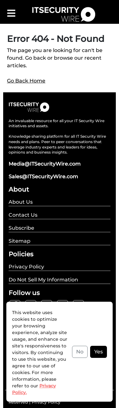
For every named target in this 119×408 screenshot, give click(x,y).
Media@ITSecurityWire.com (45, 164)
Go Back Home (26, 81)
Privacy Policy (46, 402)
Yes (98, 352)
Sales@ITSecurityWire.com (43, 177)
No (79, 352)
